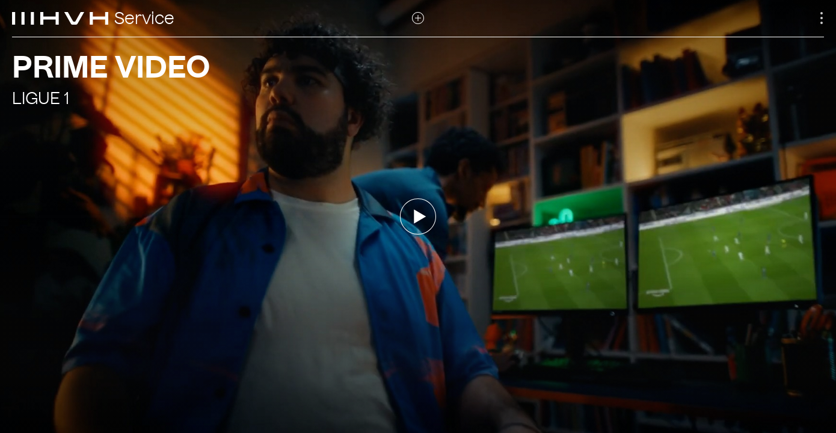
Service (144, 18)
